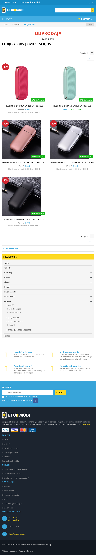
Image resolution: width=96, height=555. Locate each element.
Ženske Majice (15, 309)
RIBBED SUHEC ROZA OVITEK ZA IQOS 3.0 (24, 106)
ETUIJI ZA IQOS (13, 317)
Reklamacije (8, 508)
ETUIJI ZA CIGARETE (15, 321)
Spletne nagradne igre (12, 503)
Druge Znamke (10, 292)
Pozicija (83, 53)
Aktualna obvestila (11, 461)
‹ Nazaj (90, 25)
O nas (5, 439)
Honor (7, 287)
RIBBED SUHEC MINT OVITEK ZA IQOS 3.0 (72, 106)
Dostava (6, 486)
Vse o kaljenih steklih (12, 473)
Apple (6, 263)
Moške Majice (15, 312)
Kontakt (6, 444)
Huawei (7, 277)
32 (90, 58)
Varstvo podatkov (10, 452)
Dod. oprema (9, 296)
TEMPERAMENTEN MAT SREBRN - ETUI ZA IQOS (72, 162)
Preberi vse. (85, 424)
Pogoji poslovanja (10, 448)
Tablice (7, 336)
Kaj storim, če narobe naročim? (16, 478)
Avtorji (48, 544)
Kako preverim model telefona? (16, 469)
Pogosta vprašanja (11, 495)
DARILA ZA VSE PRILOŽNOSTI (19, 330)
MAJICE (10, 305)
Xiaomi (7, 282)
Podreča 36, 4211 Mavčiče (13, 518)
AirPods (7, 268)
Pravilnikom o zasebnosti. (26, 396)
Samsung (8, 272)
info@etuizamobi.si (17, 534)
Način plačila (8, 490)
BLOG (5, 499)
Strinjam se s (9, 396)
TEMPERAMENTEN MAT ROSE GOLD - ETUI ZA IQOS (25, 162)
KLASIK (12, 325)
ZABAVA (17, 25)
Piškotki (6, 456)
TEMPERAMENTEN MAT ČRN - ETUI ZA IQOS (24, 219)
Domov (6, 25)
